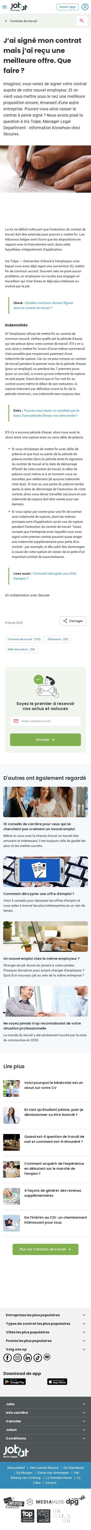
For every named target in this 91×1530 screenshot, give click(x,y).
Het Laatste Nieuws (44, 1468)
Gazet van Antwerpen (53, 1473)
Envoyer (42, 739)
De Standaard (74, 1468)
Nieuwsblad (16, 1468)
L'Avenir (51, 1483)
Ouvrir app (67, 7)
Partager (73, 621)
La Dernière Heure (59, 1478)
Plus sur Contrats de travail (43, 1249)
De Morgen (24, 1473)
